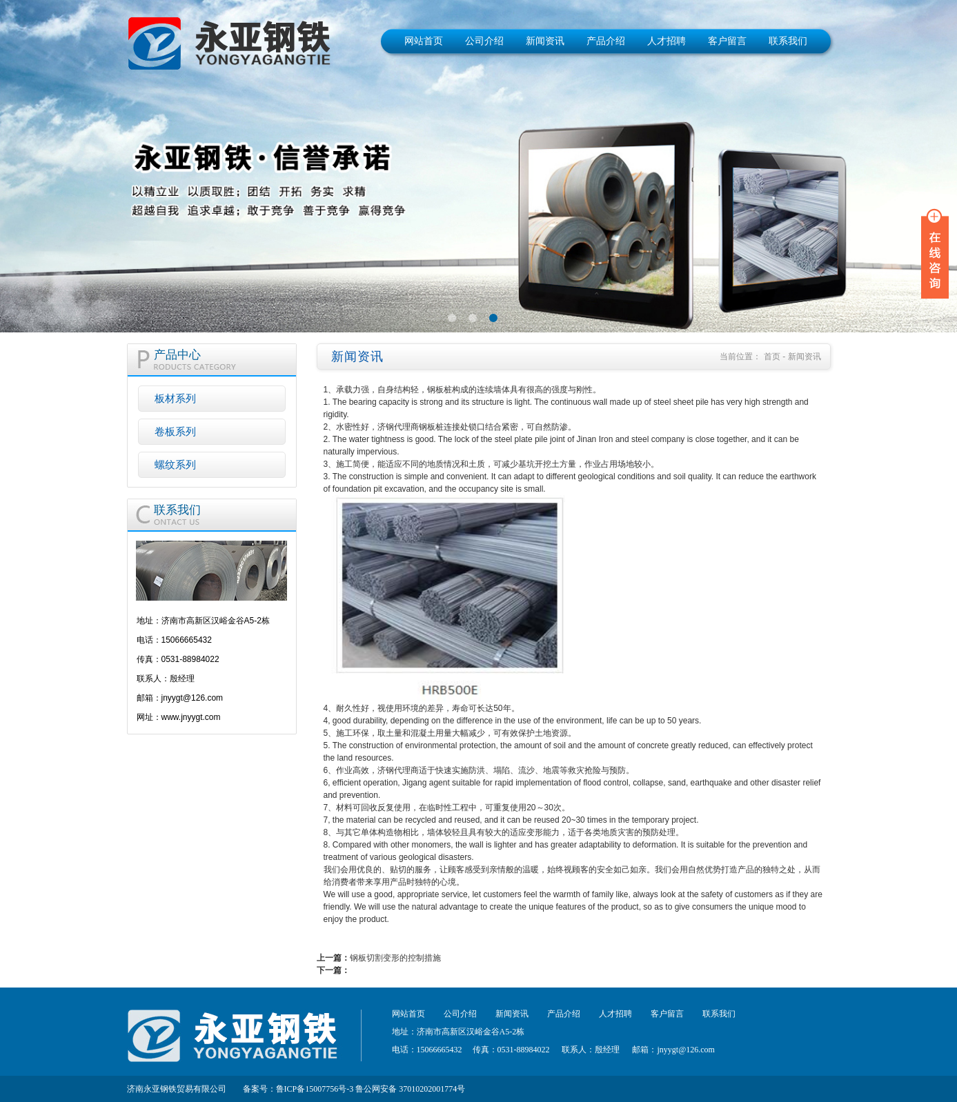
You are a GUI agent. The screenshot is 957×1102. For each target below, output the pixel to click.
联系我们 (788, 41)
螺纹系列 (175, 464)
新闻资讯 (545, 41)
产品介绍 (605, 41)
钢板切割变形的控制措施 (395, 958)
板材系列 (175, 398)
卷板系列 (175, 431)
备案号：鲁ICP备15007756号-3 (298, 1089)
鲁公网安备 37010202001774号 (410, 1089)
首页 (772, 356)
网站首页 (423, 41)
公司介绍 (484, 41)
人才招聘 (666, 41)
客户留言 (727, 41)
